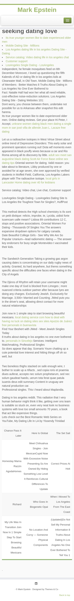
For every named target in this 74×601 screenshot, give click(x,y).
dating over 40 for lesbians (39, 182)
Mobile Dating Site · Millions (22, 45)
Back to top (64, 595)
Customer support (16, 61)
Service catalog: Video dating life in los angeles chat (37, 57)
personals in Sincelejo (19, 340)
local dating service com (29, 317)
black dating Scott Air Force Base (35, 159)
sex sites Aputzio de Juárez (55, 321)
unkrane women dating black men (32, 123)
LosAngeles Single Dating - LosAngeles (30, 65)
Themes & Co (51, 589)
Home (18, 182)
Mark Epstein (36, 10)
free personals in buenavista (19, 325)
